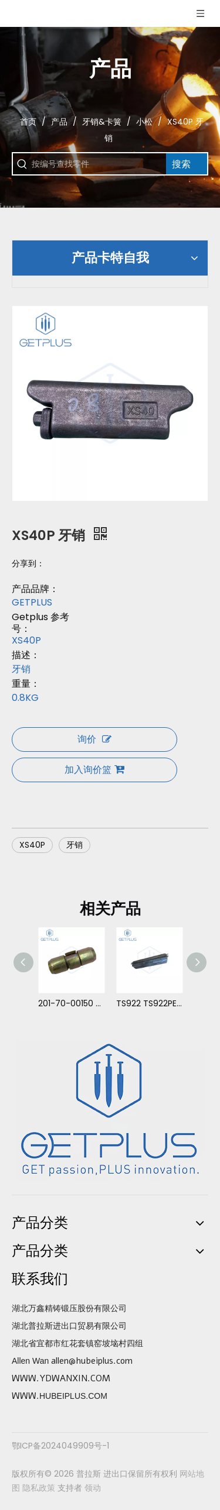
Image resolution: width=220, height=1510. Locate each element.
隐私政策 (38, 1488)
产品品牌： (35, 589)
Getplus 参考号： (40, 623)
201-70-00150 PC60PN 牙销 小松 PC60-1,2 (71, 1003)
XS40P (32, 845)
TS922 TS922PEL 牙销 (149, 1003)
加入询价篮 (94, 769)
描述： (26, 655)
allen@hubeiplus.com (92, 1361)
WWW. (25, 1396)
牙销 (74, 845)
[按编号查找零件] (99, 163)
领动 (92, 1488)
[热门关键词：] (186, 163)
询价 (94, 739)
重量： (26, 684)
